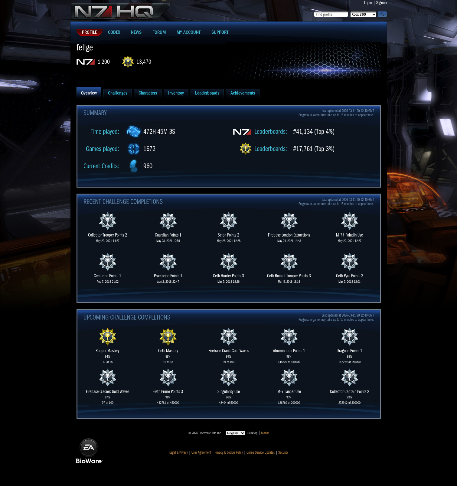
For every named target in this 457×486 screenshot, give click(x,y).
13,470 (143, 61)
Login (368, 2)
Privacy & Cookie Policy (229, 452)
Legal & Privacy (178, 452)
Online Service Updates (260, 452)
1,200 (104, 61)
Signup (381, 2)
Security (283, 452)
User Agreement (201, 452)
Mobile (265, 433)
